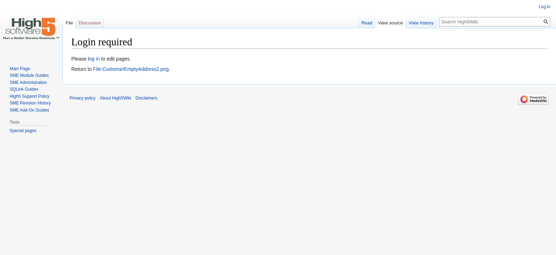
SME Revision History (30, 103)
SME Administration (28, 82)
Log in (544, 6)
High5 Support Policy (29, 96)
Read (366, 23)
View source (390, 23)
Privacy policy (82, 98)
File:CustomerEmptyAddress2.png (130, 69)
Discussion (90, 23)
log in (94, 59)
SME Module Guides (29, 75)
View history (421, 23)
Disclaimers (146, 98)
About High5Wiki (115, 98)
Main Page (20, 68)
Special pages (23, 130)
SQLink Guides (24, 89)
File (69, 23)
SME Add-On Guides (29, 110)
